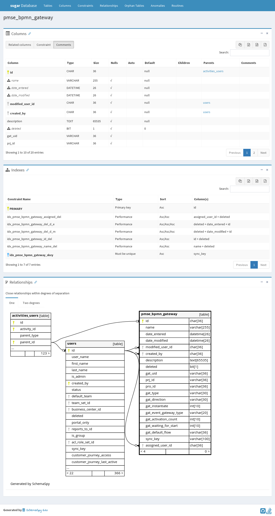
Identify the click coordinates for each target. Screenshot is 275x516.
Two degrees (31, 303)
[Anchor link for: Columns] (29, 33)
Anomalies (158, 6)
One (12, 303)
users (206, 103)
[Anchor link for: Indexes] (27, 170)
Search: (244, 52)
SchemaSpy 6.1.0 (35, 510)
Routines (177, 6)
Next (263, 153)
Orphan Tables (134, 6)
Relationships (109, 6)
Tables (50, 5)
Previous (235, 153)
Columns (65, 6)
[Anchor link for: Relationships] (35, 282)
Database (23, 5)
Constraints (85, 6)
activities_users (213, 71)
